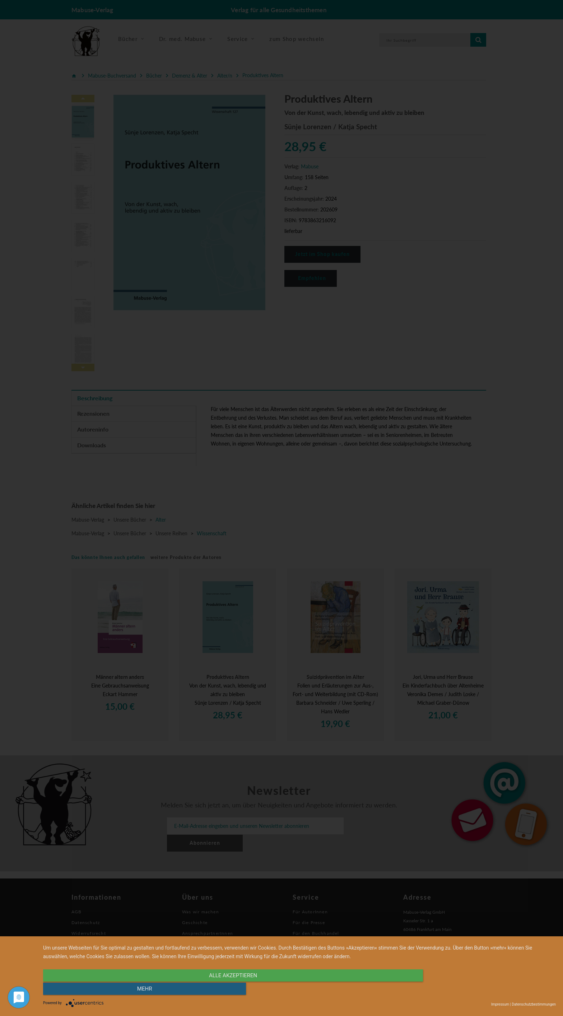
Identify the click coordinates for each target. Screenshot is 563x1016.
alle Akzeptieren (223, 990)
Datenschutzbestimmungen (534, 1004)
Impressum (500, 1004)
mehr (479, 990)
